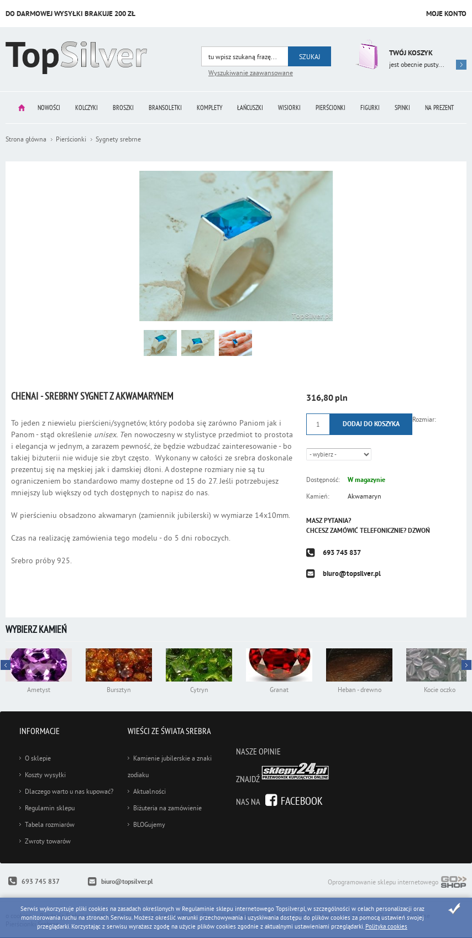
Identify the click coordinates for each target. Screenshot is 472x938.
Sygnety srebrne (118, 139)
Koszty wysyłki (45, 775)
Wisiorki (289, 107)
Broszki (123, 107)
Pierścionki (330, 107)
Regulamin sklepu (50, 808)
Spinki (402, 107)
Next (6, 665)
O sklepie (38, 758)
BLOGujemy (149, 824)
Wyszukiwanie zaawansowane (250, 73)
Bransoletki (165, 107)
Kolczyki (86, 107)
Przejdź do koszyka (365, 54)
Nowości (49, 107)
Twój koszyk (411, 52)
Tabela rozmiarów (50, 824)
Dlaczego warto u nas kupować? (69, 791)
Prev (466, 665)
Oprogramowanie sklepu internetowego (397, 883)
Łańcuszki (250, 107)
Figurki (370, 107)
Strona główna (21, 107)
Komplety (209, 107)
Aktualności (149, 791)
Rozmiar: (424, 419)
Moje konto (446, 13)
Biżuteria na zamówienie (167, 808)
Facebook (302, 801)
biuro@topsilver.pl (352, 573)
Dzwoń (419, 530)
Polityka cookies (386, 926)
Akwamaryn (364, 496)
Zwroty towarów (48, 841)
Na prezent (439, 107)
